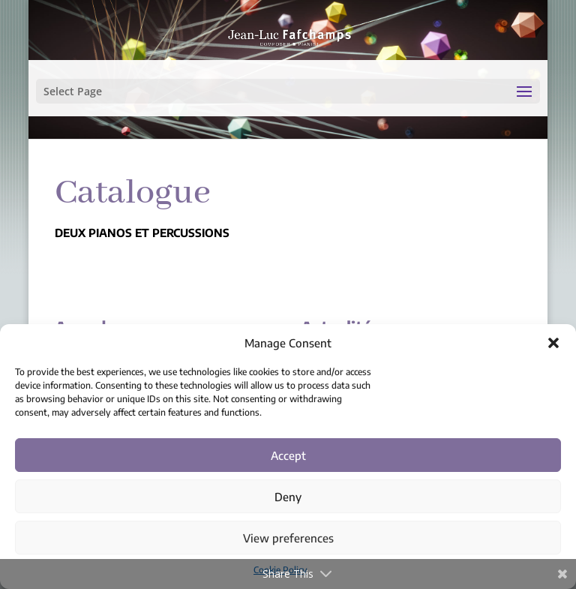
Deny (288, 496)
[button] (553, 342)
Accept (288, 455)
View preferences (288, 538)
